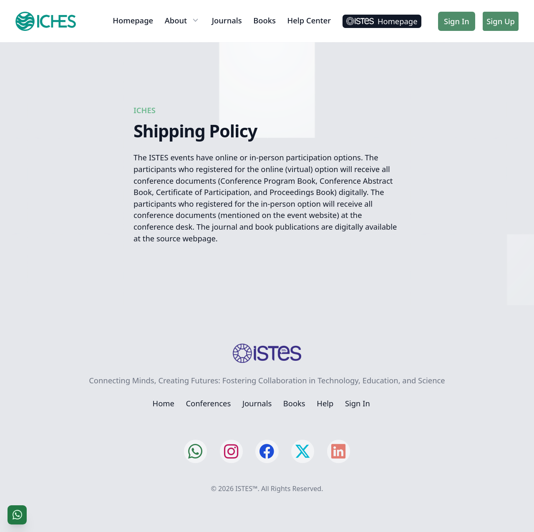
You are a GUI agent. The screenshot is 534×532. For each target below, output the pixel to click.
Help (325, 403)
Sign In (456, 21)
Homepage (133, 20)
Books (264, 20)
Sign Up (500, 21)
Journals (227, 20)
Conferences (208, 403)
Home (163, 403)
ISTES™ (246, 488)
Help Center (309, 20)
